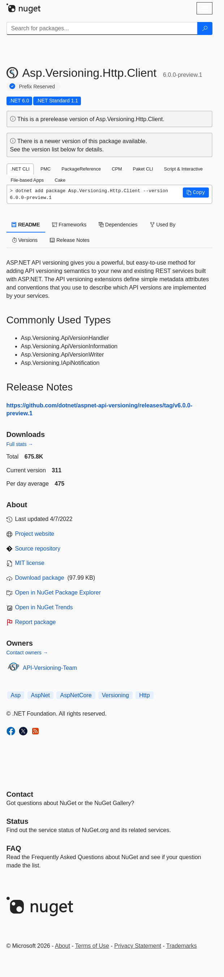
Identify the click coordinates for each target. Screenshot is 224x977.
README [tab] (26, 224)
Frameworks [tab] (69, 224)
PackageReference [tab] (81, 169)
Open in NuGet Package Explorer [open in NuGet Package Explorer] (58, 592)
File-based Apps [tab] (27, 180)
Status (18, 821)
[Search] (204, 28)
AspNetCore (75, 695)
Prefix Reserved (37, 86)
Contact (20, 794)
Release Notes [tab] (70, 240)
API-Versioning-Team (50, 668)
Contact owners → (27, 652)
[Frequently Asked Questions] (14, 848)
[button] (196, 192)
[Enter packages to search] (102, 28)
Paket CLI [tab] (143, 169)
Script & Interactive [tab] (183, 169)
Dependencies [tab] (118, 224)
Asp (16, 695)
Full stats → (20, 444)
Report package (35, 622)
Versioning (115, 695)
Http (144, 695)
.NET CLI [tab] (20, 169)
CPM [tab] (117, 169)
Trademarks (181, 946)
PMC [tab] (45, 169)
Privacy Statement (137, 946)
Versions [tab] (25, 240)
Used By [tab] (163, 224)
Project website (35, 534)
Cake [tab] (60, 180)
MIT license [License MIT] (30, 563)
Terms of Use (92, 946)
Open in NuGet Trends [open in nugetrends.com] (44, 607)
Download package (39, 578)
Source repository (37, 548)
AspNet (40, 695)
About (62, 946)
